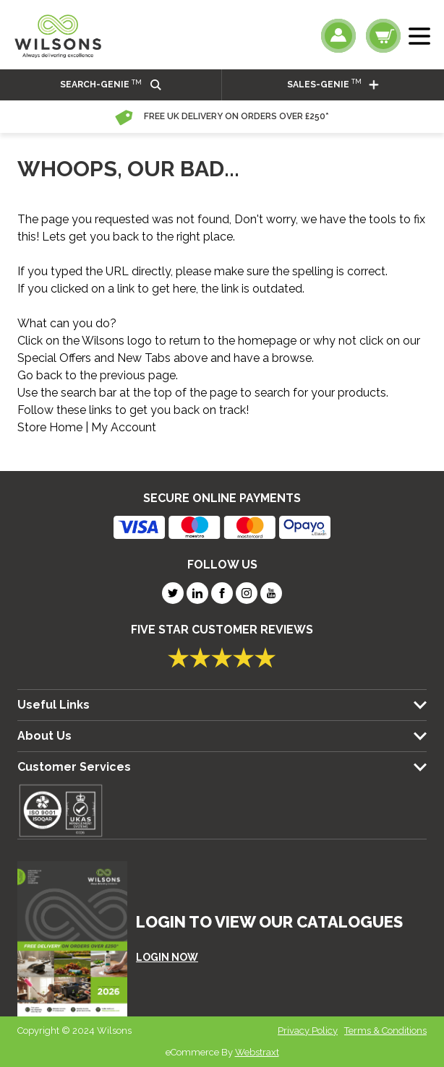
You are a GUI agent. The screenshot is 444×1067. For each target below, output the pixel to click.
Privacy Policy (308, 1030)
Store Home (49, 427)
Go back (39, 375)
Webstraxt (257, 1052)
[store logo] (57, 36)
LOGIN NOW (167, 957)
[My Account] (338, 36)
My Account (123, 427)
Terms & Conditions (385, 1030)
